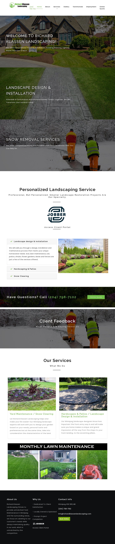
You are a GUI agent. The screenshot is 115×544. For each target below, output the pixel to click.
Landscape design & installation (29, 241)
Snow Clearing (19, 276)
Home (40, 7)
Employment (91, 7)
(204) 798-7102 (33, 8)
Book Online (64, 519)
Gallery (66, 7)
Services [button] (57, 7)
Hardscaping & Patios (23, 269)
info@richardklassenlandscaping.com (70, 514)
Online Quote (102, 8)
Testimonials (78, 7)
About (47, 7)
